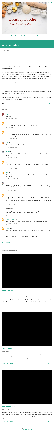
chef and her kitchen (11, 132)
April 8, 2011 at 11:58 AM (12, 178)
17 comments (9, 305)
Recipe (7, 103)
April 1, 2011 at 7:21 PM (11, 168)
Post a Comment (6, 242)
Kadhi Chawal (7, 290)
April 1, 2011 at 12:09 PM (12, 147)
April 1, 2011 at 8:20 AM (11, 138)
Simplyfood (9, 123)
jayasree (8, 151)
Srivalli (7, 172)
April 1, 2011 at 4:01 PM (11, 157)
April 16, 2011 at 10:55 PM (12, 204)
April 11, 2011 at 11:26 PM (12, 190)
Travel (10, 35)
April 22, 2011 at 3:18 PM (12, 224)
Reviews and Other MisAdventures (23, 35)
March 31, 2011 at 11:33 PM (12, 118)
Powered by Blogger (27, 429)
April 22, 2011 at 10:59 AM (12, 215)
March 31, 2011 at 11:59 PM (12, 127)
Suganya (8, 114)
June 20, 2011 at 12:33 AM (12, 239)
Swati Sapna (9, 183)
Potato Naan (7, 348)
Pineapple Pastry (8, 406)
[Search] (48, 2)
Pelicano (8, 228)
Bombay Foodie (10, 219)
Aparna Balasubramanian (12, 162)
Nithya (7, 142)
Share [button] (49, 103)
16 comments (9, 363)
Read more (49, 305)
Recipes (3, 35)
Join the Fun (38, 35)
